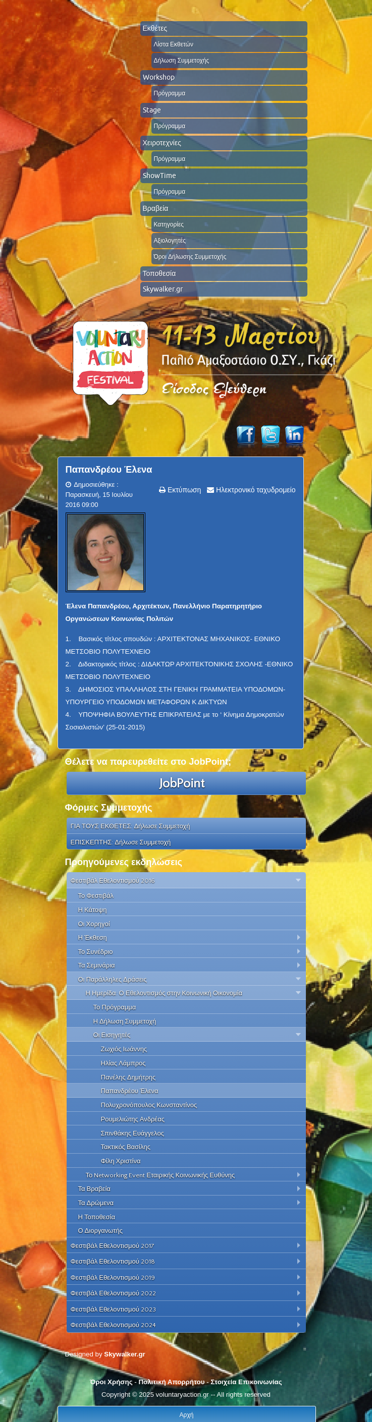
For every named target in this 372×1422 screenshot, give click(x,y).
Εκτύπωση (183, 490)
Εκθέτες (155, 28)
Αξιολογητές (170, 240)
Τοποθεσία (159, 273)
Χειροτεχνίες (162, 143)
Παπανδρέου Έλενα (109, 470)
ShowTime (159, 176)
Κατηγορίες (169, 224)
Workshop (159, 77)
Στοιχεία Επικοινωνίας (246, 1382)
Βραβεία (156, 208)
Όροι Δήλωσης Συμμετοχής (190, 256)
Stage (152, 110)
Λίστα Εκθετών (173, 44)
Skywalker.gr (163, 289)
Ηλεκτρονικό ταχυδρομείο (254, 490)
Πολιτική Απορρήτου (171, 1382)
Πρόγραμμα (170, 93)
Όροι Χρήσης (111, 1382)
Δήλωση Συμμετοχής (181, 60)
